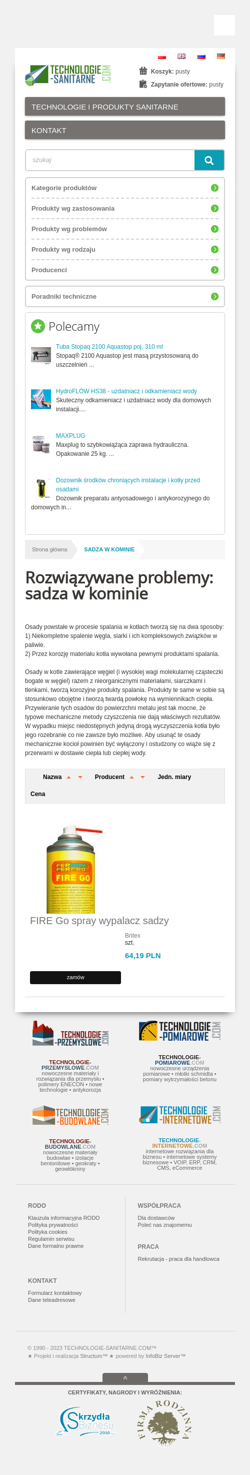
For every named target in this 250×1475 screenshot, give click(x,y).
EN (181, 56)
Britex (132, 935)
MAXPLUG (71, 435)
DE (221, 56)
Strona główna (49, 549)
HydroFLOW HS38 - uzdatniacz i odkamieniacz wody (126, 391)
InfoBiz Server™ (165, 1356)
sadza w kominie (109, 549)
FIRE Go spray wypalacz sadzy (99, 920)
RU (201, 56)
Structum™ (94, 1356)
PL (162, 56)
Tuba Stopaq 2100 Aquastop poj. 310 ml (109, 346)
